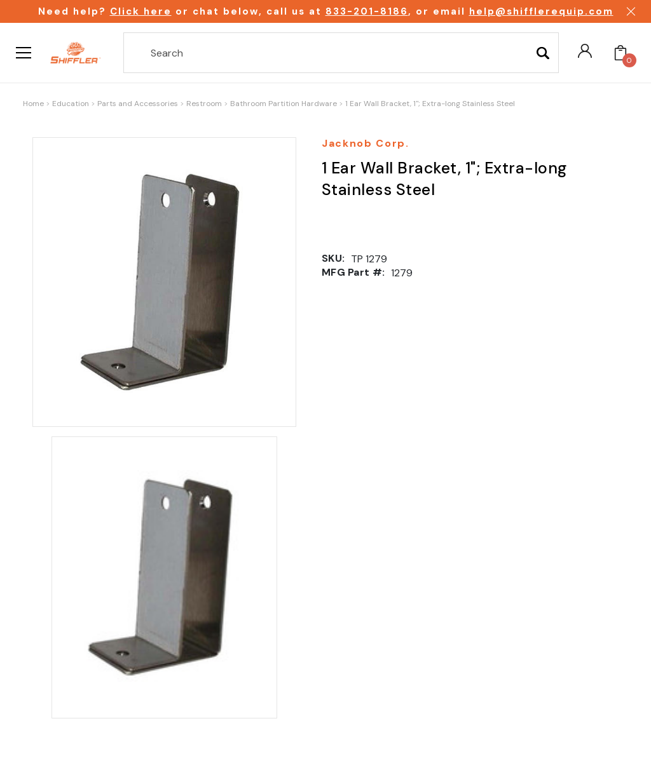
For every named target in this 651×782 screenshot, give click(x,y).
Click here (141, 11)
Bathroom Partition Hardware (283, 103)
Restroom (204, 103)
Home (33, 103)
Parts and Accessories (137, 103)
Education (70, 103)
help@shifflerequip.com (541, 11)
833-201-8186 (367, 11)
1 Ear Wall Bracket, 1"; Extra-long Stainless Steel (430, 103)
